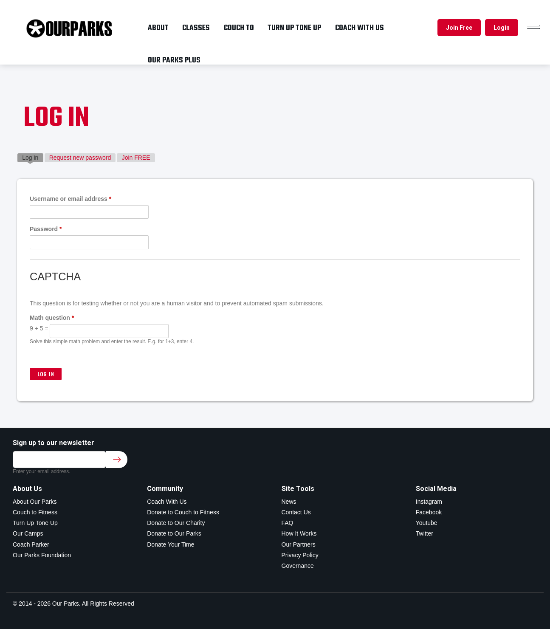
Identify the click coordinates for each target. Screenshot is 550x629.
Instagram (429, 501)
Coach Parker (31, 544)
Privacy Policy (300, 555)
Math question (52, 317)
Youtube (426, 522)
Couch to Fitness (35, 512)
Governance (298, 565)
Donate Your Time (170, 544)
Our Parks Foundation (42, 555)
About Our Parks (35, 501)
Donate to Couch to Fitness (183, 512)
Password (46, 229)
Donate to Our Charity (176, 522)
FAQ (287, 522)
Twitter (424, 533)
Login (502, 27)
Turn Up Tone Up (35, 522)
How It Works (299, 533)
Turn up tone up (294, 28)
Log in (32, 157)
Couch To (239, 28)
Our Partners (299, 544)
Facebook (429, 512)
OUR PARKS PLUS (174, 60)
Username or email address (70, 198)
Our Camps (28, 533)
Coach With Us (166, 501)
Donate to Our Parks (174, 533)
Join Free (459, 27)
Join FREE (136, 157)
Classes (196, 28)
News (289, 501)
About (158, 28)
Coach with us (359, 28)
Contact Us (296, 512)
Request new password (80, 157)
